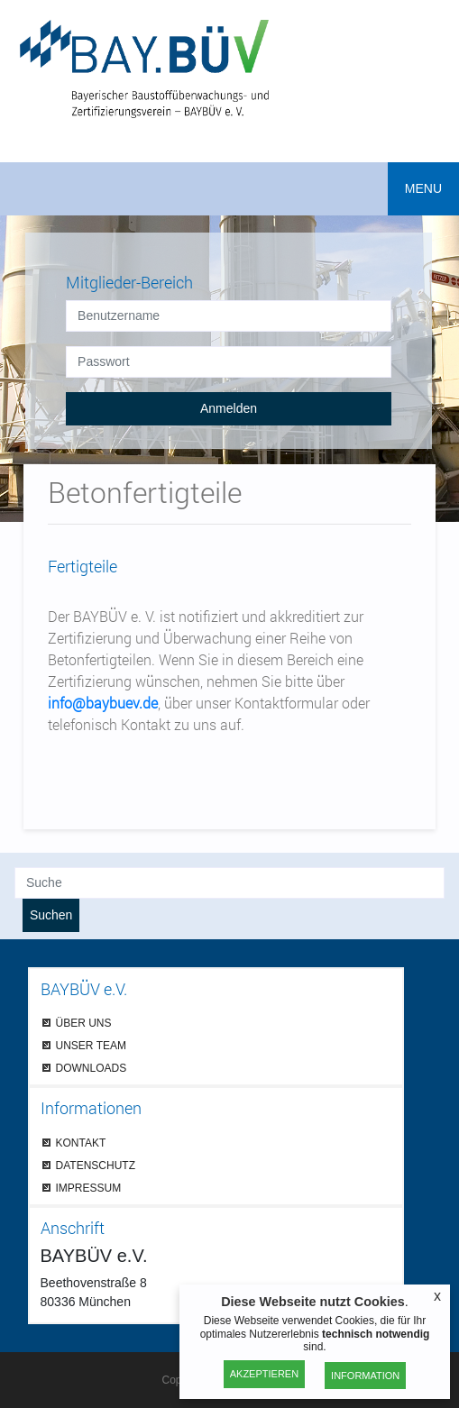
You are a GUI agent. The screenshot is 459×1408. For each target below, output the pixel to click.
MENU (423, 188)
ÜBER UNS (84, 1023)
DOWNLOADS (91, 1068)
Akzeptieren (264, 1373)
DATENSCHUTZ (95, 1165)
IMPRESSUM (89, 1187)
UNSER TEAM (91, 1045)
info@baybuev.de (103, 702)
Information (365, 1375)
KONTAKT (81, 1142)
